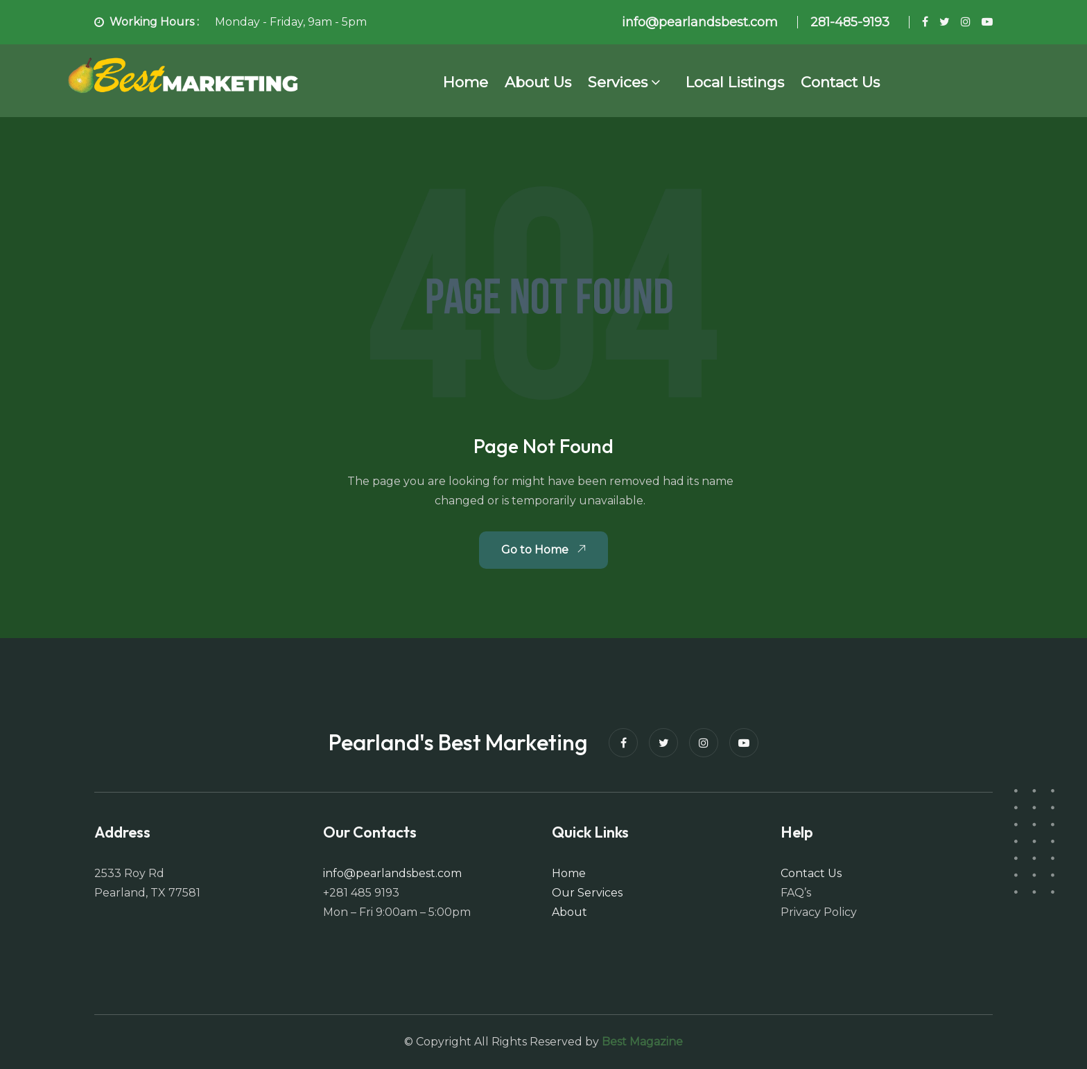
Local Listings (735, 82)
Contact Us (840, 82)
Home (465, 82)
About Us (538, 82)
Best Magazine (642, 1041)
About (569, 912)
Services (617, 82)
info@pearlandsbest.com (392, 873)
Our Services (587, 892)
